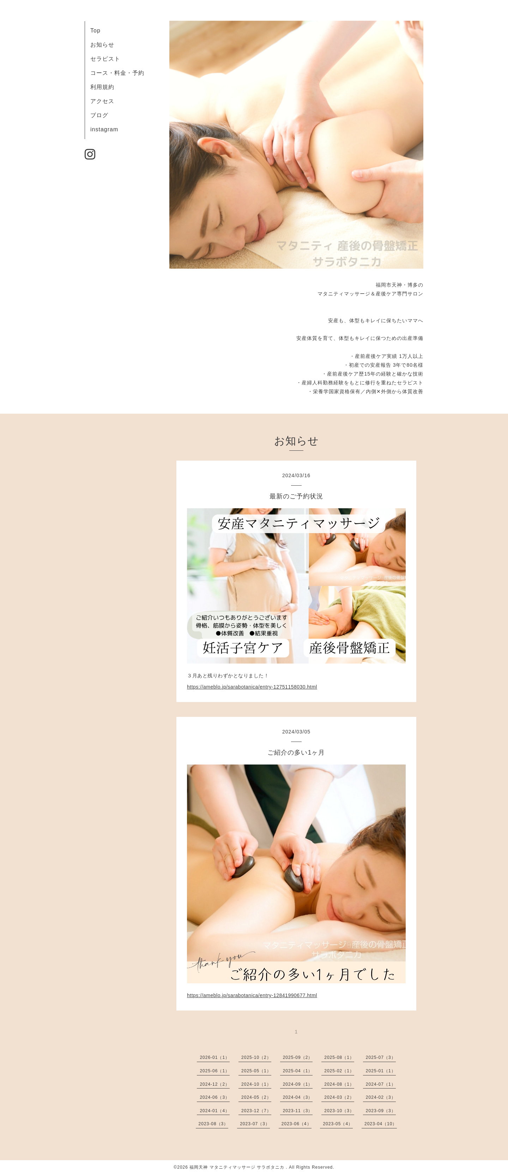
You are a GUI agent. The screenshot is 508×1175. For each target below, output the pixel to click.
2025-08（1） (339, 1057)
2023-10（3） (339, 1110)
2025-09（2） (298, 1057)
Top (95, 31)
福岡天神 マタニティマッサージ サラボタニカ (237, 1167)
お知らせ (102, 45)
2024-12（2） (215, 1084)
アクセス (102, 101)
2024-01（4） (215, 1110)
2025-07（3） (381, 1057)
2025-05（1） (256, 1070)
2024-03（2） (339, 1097)
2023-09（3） (381, 1110)
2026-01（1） (215, 1057)
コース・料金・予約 (117, 73)
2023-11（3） (298, 1110)
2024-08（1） (339, 1084)
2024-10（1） (256, 1084)
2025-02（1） (339, 1070)
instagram (104, 129)
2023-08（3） (214, 1123)
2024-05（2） (256, 1097)
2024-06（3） (215, 1097)
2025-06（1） (215, 1070)
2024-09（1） (298, 1084)
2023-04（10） (380, 1123)
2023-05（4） (338, 1123)
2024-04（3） (298, 1097)
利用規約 (102, 87)
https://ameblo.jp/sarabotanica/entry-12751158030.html (252, 687)
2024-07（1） (381, 1084)
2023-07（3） (255, 1123)
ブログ (99, 115)
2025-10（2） (256, 1057)
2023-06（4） (297, 1123)
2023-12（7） (256, 1110)
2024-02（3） (381, 1097)
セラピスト (105, 59)
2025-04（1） (298, 1070)
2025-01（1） (381, 1070)
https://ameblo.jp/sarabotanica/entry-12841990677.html (252, 995)
